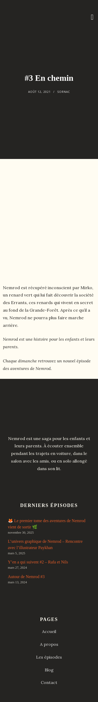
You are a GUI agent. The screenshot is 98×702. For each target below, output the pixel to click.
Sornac (63, 92)
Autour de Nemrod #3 (26, 576)
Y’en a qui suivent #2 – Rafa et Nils (38, 562)
